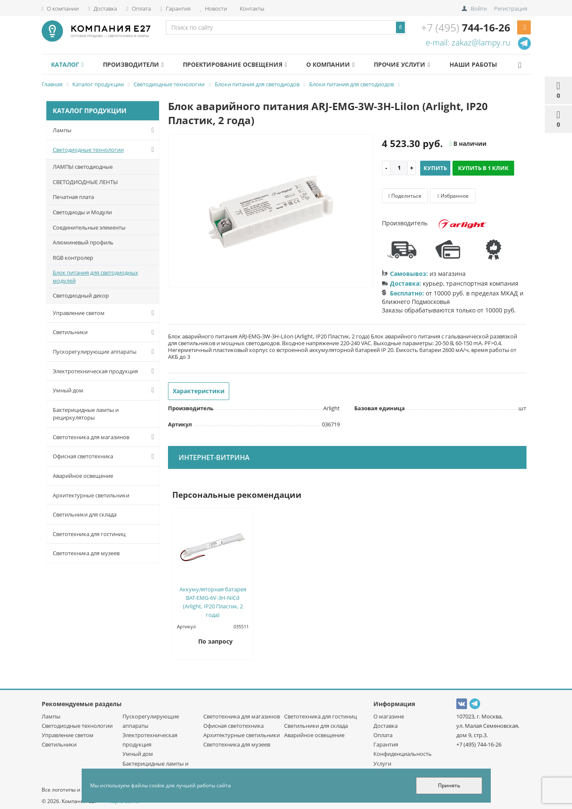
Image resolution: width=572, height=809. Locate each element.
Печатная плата (73, 197)
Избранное (452, 195)
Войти (479, 8)
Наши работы (494, 64)
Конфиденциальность (402, 754)
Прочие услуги (419, 64)
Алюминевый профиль (83, 242)
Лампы (105, 130)
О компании (60, 8)
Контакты (251, 8)
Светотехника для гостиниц (89, 534)
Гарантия (175, 8)
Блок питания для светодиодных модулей (95, 276)
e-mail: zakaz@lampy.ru (468, 42)
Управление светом (105, 313)
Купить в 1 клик (483, 168)
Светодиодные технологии (105, 149)
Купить (435, 168)
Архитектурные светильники (91, 495)
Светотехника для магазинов (105, 437)
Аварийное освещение (83, 476)
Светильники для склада (85, 514)
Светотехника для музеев (86, 553)
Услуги (382, 763)
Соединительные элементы (89, 227)
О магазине (388, 716)
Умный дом (105, 390)
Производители (139, 64)
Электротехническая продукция (105, 371)
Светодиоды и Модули (82, 212)
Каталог (69, 64)
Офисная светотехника (105, 456)
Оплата (138, 8)
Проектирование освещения (244, 64)
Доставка (102, 8)
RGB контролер (73, 257)
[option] (270, 211)
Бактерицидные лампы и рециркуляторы (86, 414)
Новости (213, 8)
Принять (449, 785)
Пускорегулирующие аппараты (105, 351)
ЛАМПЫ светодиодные (83, 166)
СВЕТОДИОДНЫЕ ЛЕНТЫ (85, 182)
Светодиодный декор (81, 295)
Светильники (105, 332)
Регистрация (510, 8)
